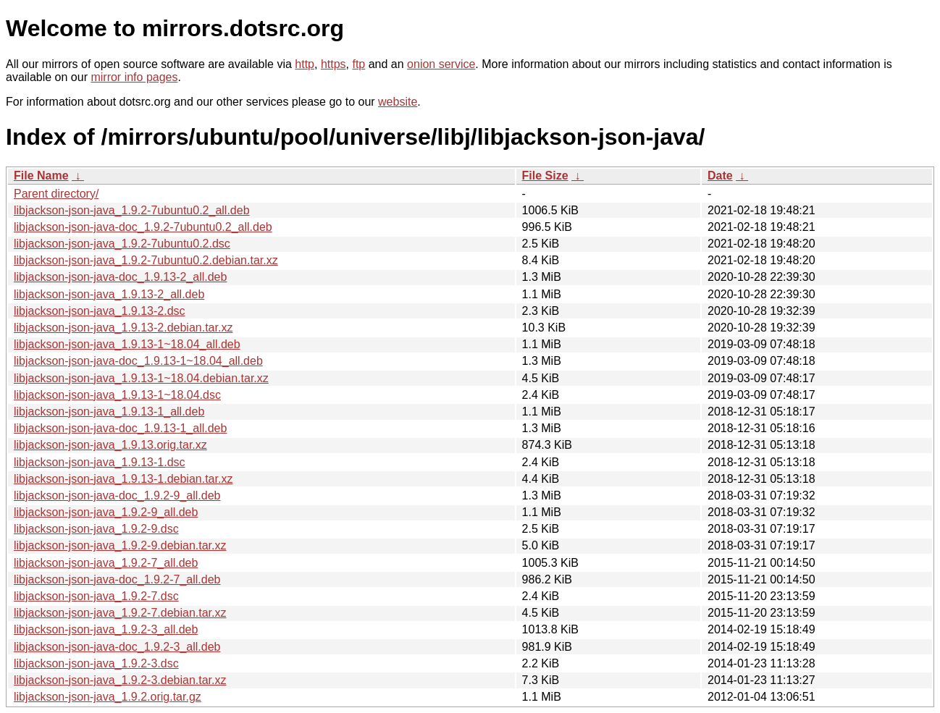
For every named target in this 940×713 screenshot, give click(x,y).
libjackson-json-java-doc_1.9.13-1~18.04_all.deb (138, 361)
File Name (41, 175)
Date (720, 175)
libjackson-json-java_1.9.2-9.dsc (96, 529)
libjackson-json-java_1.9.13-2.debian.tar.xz (123, 327)
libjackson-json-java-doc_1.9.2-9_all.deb (117, 495)
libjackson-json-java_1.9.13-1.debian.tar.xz (123, 479)
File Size (545, 175)
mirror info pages (134, 77)
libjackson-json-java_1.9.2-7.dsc (96, 596)
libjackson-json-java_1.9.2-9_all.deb (106, 512)
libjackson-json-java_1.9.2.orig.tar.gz (107, 697)
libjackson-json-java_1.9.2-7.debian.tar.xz (120, 613)
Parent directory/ (56, 193)
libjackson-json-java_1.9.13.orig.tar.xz (110, 445)
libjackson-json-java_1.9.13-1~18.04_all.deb (127, 344)
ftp (358, 64)
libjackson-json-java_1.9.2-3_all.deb (106, 629)
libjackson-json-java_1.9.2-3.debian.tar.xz (120, 680)
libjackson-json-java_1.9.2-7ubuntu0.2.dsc (122, 243)
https (333, 64)
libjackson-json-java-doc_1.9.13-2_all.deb (120, 277)
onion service (441, 64)
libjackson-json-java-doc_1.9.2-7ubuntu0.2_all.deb (143, 227)
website (397, 102)
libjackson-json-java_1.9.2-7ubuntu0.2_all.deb (132, 210)
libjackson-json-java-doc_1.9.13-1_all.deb (120, 428)
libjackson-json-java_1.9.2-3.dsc (96, 663)
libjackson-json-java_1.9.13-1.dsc (99, 462)
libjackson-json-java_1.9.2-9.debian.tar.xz (120, 545)
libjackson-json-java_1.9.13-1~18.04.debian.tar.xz (141, 378)
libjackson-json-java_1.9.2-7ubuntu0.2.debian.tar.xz (146, 260)
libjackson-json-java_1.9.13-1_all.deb (109, 411)
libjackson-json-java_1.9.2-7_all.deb (106, 563)
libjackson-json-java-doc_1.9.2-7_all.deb (117, 579)
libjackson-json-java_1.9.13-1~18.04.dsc (117, 395)
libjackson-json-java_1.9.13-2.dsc (99, 311)
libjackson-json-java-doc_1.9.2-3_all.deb (117, 647)
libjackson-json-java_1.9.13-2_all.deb (109, 294)
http (304, 64)
